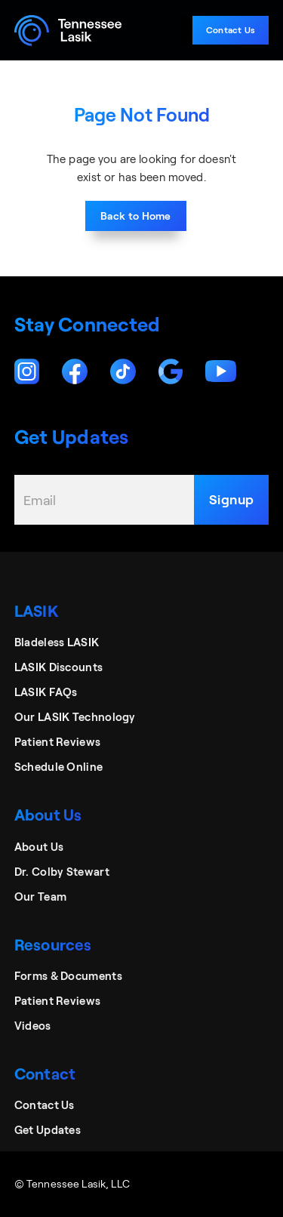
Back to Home (135, 215)
